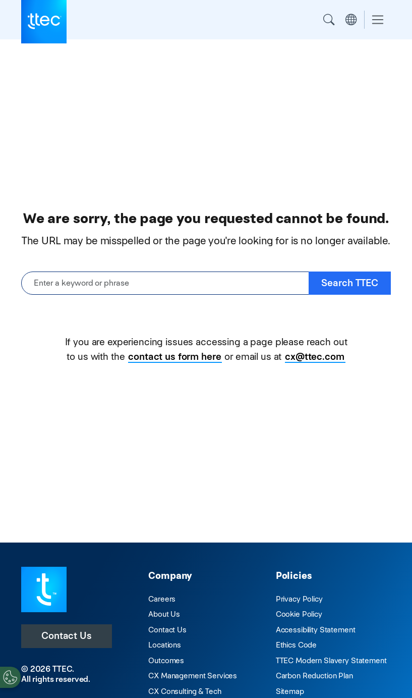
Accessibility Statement (316, 629)
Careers (161, 599)
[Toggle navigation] (377, 20)
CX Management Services (192, 675)
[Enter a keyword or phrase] (165, 283)
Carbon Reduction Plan (314, 675)
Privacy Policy (299, 599)
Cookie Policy (299, 614)
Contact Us (66, 635)
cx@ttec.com (314, 356)
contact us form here (174, 356)
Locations (164, 645)
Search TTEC (349, 283)
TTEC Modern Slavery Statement (331, 660)
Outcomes (166, 660)
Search (329, 20)
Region (351, 20)
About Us (164, 614)
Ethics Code (296, 645)
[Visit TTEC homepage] (44, 588)
